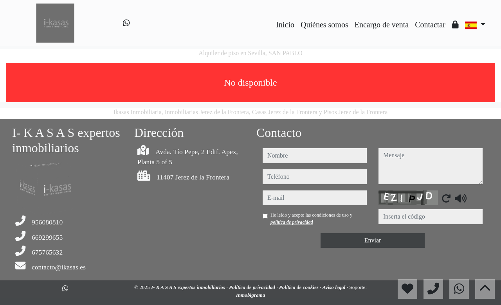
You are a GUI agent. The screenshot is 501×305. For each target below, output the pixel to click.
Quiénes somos (324, 24)
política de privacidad (291, 222)
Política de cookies (299, 287)
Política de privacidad (252, 287)
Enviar (372, 240)
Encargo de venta (382, 24)
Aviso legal (335, 287)
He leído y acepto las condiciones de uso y (311, 218)
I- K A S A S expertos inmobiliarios (189, 287)
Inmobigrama (250, 295)
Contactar (430, 24)
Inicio (285, 24)
